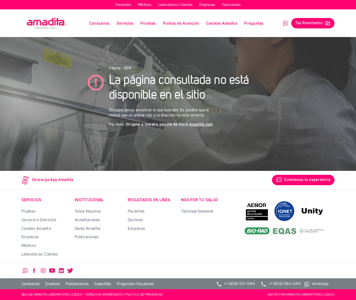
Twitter (70, 270)
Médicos (145, 5)
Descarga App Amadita (47, 180)
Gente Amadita (87, 229)
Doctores (135, 220)
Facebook (34, 270)
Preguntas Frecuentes (135, 284)
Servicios (124, 23)
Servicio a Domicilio (39, 220)
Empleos (52, 284)
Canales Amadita (221, 23)
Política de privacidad (144, 294)
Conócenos (99, 23)
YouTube (52, 270)
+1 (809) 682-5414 (280, 284)
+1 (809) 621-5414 (235, 284)
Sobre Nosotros (88, 211)
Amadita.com (201, 125)
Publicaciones (87, 237)
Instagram (43, 270)
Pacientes (123, 5)
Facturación (231, 5)
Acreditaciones (87, 220)
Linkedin (61, 270)
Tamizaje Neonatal (197, 211)
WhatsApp (285, 23)
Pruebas (148, 23)
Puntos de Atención (181, 23)
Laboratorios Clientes (175, 5)
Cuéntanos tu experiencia (303, 180)
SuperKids (102, 284)
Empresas (207, 5)
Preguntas (253, 23)
